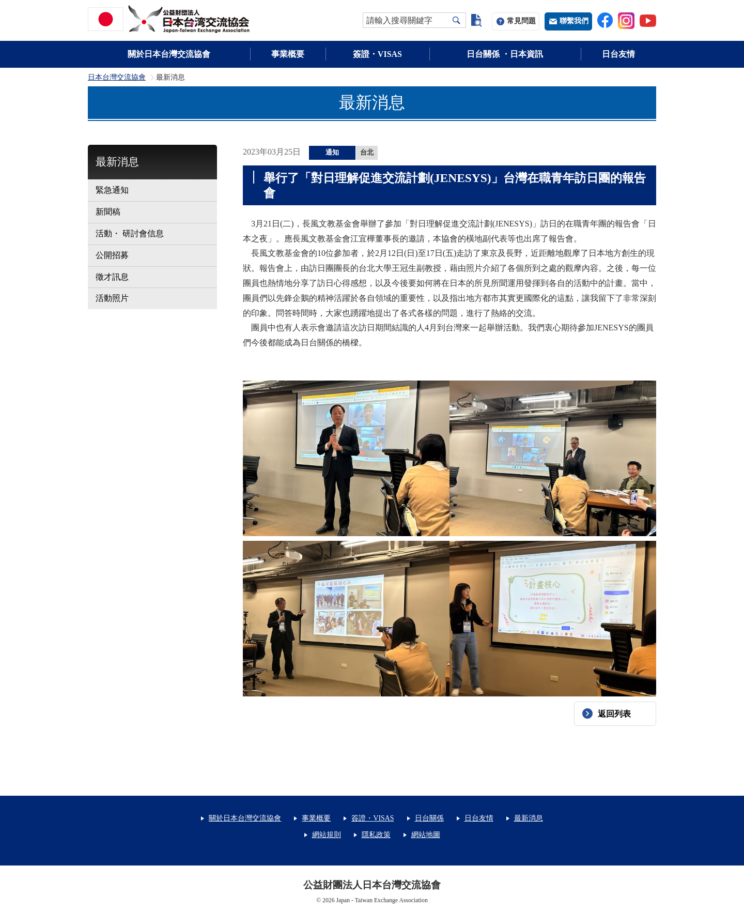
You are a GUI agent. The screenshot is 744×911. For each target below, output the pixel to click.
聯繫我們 (574, 21)
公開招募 (112, 255)
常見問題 (521, 21)
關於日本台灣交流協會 (169, 54)
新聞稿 (108, 211)
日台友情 (618, 54)
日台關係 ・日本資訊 (505, 54)
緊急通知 (112, 190)
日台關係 (429, 818)
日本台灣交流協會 (117, 77)
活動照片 (112, 298)
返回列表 (614, 713)
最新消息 (117, 162)
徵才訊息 (112, 276)
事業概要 (287, 54)
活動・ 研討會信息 (130, 233)
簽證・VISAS (377, 54)
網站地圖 (425, 835)
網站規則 (326, 835)
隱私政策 (376, 835)
